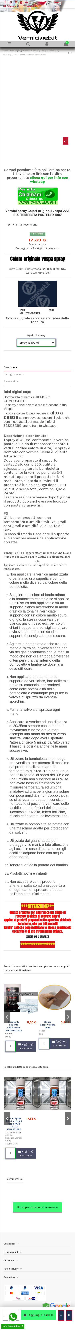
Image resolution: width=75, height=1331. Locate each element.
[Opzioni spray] (36, 342)
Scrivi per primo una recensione (37, 1207)
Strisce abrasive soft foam (47, 1025)
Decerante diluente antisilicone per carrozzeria (13, 1026)
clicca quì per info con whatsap (49, 179)
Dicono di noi (11, 381)
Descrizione (11, 367)
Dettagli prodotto (14, 374)
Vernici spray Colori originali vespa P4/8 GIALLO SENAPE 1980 (13, 1124)
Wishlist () (31, 6)
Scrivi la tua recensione (22, 224)
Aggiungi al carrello (38, 1315)
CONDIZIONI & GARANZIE (37, 937)
